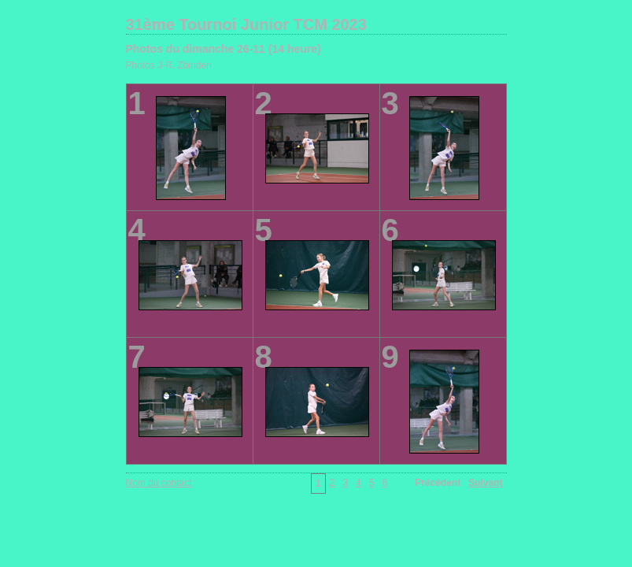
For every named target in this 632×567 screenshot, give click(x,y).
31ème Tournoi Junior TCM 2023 (246, 24)
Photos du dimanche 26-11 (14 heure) (223, 49)
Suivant (485, 482)
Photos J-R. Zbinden (169, 65)
